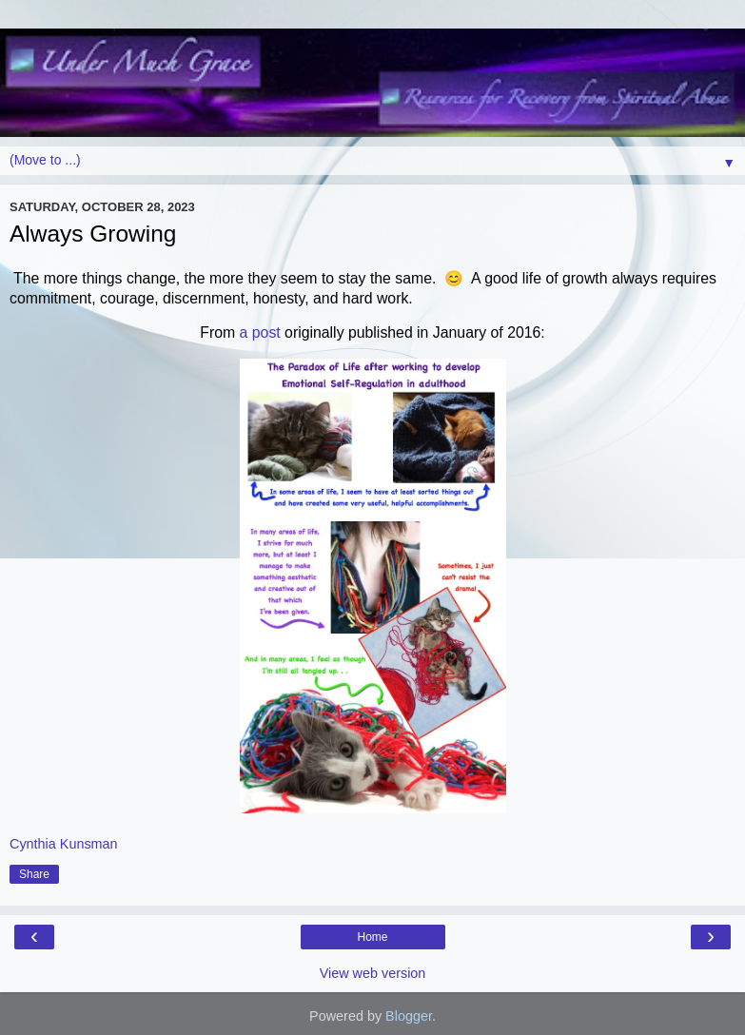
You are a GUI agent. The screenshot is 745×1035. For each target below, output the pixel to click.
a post (258, 332)
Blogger (408, 1016)
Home (372, 937)
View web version (373, 973)
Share (34, 874)
